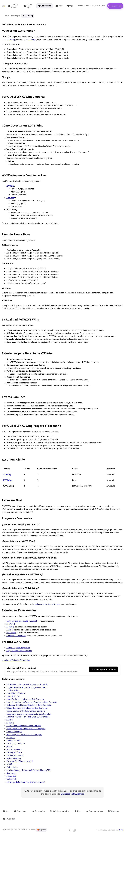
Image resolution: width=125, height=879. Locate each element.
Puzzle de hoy (81, 6)
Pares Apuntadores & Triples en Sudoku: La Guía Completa (31, 702)
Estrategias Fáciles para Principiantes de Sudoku (27, 684)
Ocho (121, 820)
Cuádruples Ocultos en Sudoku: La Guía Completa (27, 717)
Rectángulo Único (14, 752)
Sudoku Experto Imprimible (18, 647)
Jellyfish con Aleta (14, 749)
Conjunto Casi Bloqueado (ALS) (19, 761)
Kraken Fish (11, 779)
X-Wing (9, 630)
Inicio (7, 15)
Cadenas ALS (12, 767)
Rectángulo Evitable (15, 755)
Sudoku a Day (14, 6)
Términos (98, 810)
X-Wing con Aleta (13, 740)
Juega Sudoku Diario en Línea (19, 650)
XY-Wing (11, 39)
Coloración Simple (14, 731)
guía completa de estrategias (47, 604)
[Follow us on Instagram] (74, 820)
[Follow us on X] (69, 820)
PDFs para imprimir (96, 6)
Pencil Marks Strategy (15, 693)
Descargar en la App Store (72, 794)
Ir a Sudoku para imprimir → (103, 669)
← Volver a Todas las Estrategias (16, 660)
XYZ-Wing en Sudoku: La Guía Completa (23, 725)
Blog (57, 6)
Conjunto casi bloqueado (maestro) (21, 621)
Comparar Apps (82, 810)
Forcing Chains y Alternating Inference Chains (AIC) (28, 770)
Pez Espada (11, 632)
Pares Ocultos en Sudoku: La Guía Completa (25, 699)
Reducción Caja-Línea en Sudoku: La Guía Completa (28, 705)
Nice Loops (11, 773)
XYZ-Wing (31, 39)
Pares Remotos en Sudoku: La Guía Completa (25, 728)
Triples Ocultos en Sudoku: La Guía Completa (25, 711)
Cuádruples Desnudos (15, 635)
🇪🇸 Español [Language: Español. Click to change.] (41, 820)
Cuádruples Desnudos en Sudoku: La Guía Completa (29, 714)
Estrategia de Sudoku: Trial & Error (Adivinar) (25, 782)
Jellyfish (9, 746)
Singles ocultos (12, 690)
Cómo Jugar (28, 6)
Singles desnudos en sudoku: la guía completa (26, 687)
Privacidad (113, 810)
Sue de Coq (11, 776)
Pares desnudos (13, 696)
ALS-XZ (9, 764)
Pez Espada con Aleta (15, 743)
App (68, 6)
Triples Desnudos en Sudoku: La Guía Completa (26, 708)
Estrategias (42, 6)
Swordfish (10, 737)
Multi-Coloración (13, 758)
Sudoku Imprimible (52, 810)
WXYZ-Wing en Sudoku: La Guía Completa (24, 734)
